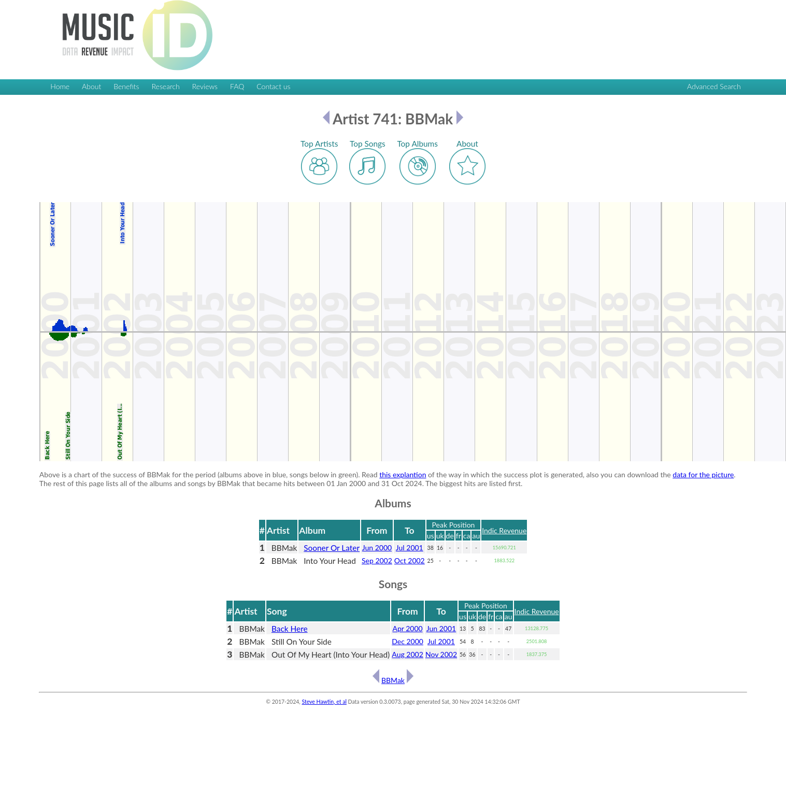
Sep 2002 (377, 560)
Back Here (289, 628)
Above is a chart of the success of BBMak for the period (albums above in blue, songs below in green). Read (209, 474)
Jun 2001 (441, 628)
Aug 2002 (407, 654)
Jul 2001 (409, 547)
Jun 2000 (377, 547)
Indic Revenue (504, 530)
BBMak (393, 680)
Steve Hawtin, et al (324, 702)
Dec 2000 (407, 641)
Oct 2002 (409, 560)
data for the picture (703, 474)
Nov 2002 (441, 654)
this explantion (402, 474)
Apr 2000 (407, 628)
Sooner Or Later (332, 547)
